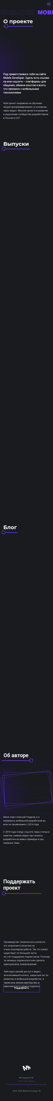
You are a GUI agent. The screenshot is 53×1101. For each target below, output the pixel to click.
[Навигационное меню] (48, 4)
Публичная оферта (26, 1081)
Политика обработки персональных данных (26, 1084)
